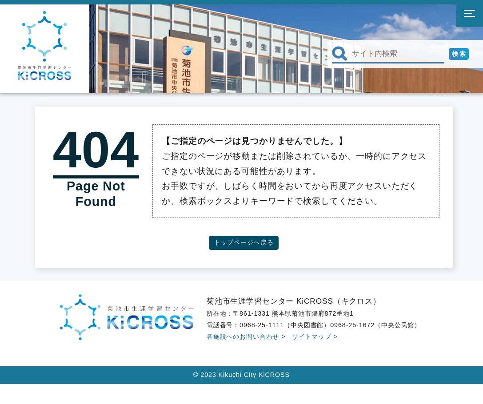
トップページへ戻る (244, 242)
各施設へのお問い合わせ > (246, 336)
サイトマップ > (315, 336)
